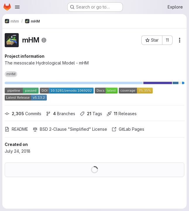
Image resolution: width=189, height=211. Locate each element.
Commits (23, 113)
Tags (91, 113)
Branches (60, 113)
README (16, 129)
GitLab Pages (128, 129)
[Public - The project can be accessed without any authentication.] (44, 40)
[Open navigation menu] (17, 7)
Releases (122, 113)
